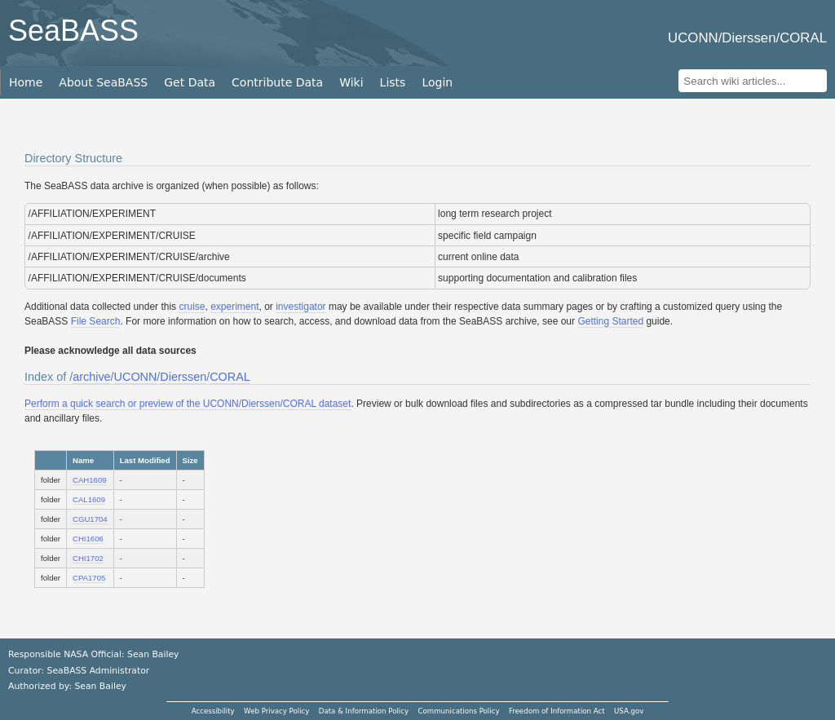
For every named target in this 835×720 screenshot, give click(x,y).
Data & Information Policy (364, 711)
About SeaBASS (103, 82)
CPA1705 (89, 577)
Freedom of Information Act (557, 711)
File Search (96, 321)
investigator (300, 306)
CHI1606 (88, 538)
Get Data (189, 82)
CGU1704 (90, 519)
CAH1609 (90, 479)
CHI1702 (88, 558)
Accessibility (213, 711)
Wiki (351, 82)
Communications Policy (458, 711)
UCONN (135, 376)
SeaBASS (73, 30)
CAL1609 (89, 499)
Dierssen (183, 376)
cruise (192, 306)
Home (25, 82)
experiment (234, 306)
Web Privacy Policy (276, 711)
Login (437, 82)
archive (91, 376)
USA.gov (628, 711)
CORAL (230, 376)
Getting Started (610, 321)
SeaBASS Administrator (98, 670)
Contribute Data (277, 82)
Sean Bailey (100, 686)
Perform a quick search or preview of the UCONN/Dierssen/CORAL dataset (187, 403)
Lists (393, 82)
